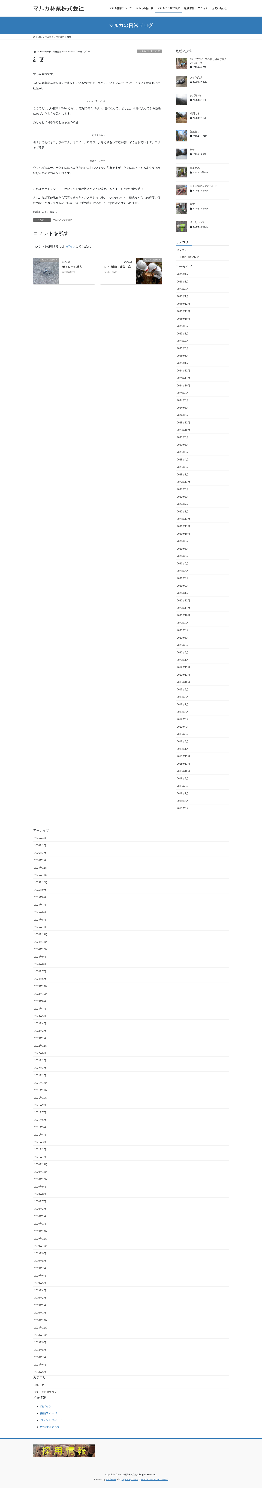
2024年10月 (183, 385)
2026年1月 (183, 296)
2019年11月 (183, 674)
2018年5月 (183, 808)
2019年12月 (183, 667)
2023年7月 (183, 444)
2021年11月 (183, 526)
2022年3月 (183, 496)
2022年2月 (183, 504)
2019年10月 (183, 682)
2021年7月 (183, 548)
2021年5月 (183, 563)
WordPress (111, 1479)
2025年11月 (183, 311)
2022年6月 (183, 489)
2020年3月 (183, 645)
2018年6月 (183, 801)
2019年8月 (183, 697)
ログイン (46, 1406)
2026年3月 (183, 281)
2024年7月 (183, 407)
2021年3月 (183, 578)
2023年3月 (183, 467)
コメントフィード (51, 1420)
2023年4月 (183, 459)
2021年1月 (183, 593)
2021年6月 (183, 556)
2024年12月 (183, 370)
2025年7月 (183, 341)
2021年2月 (183, 585)
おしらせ (182, 249)
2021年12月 (183, 519)
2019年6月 (183, 712)
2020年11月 (183, 608)
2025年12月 (183, 303)
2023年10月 (183, 430)
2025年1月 (183, 363)
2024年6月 (183, 415)
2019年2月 (183, 741)
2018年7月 (183, 793)
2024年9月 (183, 393)
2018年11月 (183, 763)
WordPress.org (49, 1427)
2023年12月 (183, 422)
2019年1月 (183, 749)
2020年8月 (183, 630)
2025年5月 (183, 355)
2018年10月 (183, 771)
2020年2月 (183, 652)
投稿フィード (48, 1413)
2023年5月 (183, 452)
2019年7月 (183, 704)
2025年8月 (183, 333)
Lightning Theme (130, 1479)
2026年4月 (183, 274)
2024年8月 (183, 400)
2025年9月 (183, 326)
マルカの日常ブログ (188, 257)
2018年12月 (183, 756)
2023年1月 (183, 474)
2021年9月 (183, 541)
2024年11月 (183, 378)
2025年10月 (183, 318)
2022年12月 (183, 482)
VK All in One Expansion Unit (154, 1479)
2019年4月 (183, 726)
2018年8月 (183, 786)
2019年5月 (183, 719)
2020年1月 (183, 660)
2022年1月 (183, 511)
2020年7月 (183, 637)
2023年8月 (183, 437)
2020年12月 (183, 600)
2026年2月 (183, 289)
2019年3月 (183, 734)
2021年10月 (183, 533)
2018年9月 (183, 778)
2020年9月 (183, 623)
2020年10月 (183, 615)
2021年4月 (183, 571)
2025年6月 (183, 348)
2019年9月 (183, 689)
